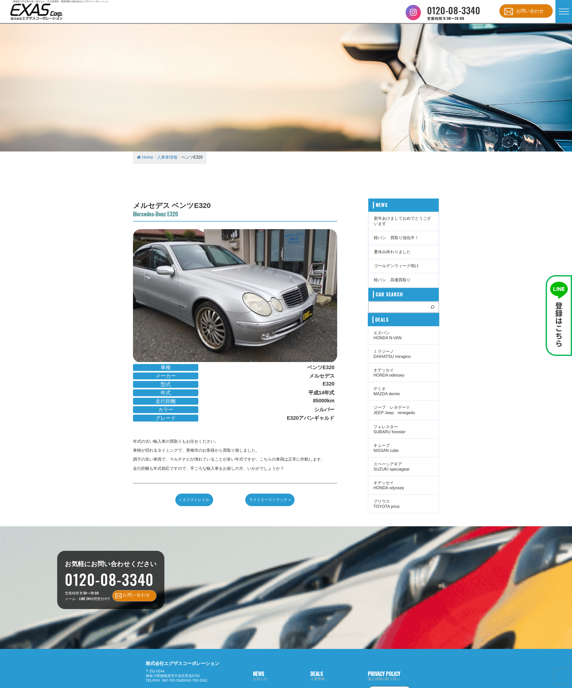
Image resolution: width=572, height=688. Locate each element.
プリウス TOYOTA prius (386, 504)
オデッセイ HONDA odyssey (388, 485)
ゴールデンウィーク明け (396, 266)
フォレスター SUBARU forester (389, 429)
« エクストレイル (194, 499)
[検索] (432, 307)
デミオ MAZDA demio (386, 391)
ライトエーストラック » (270, 499)
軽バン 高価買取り (392, 280)
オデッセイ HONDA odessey (388, 372)
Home (145, 157)
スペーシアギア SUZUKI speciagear (391, 466)
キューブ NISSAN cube (386, 448)
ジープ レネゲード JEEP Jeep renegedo (394, 410)
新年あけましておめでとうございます (402, 221)
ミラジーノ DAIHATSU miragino (392, 354)
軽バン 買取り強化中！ (396, 238)
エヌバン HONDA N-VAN (387, 335)
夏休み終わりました (392, 252)
